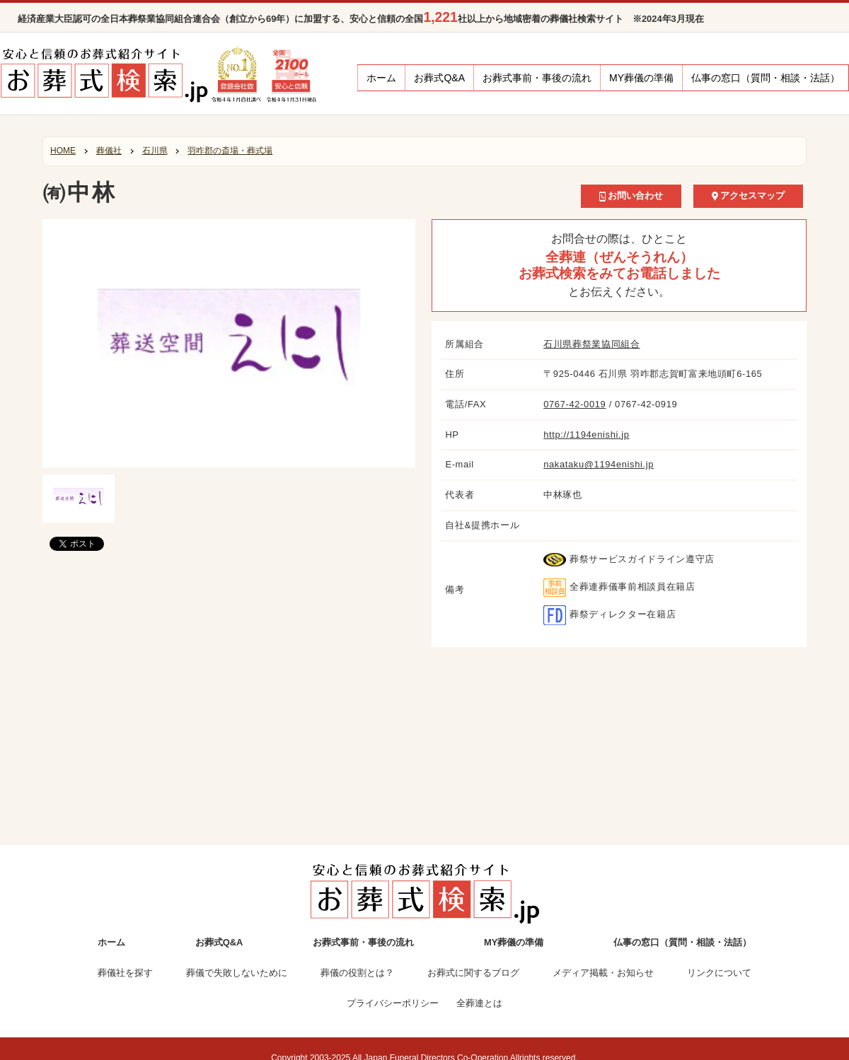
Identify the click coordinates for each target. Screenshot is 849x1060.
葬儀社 (109, 151)
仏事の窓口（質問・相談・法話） (765, 77)
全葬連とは (479, 1003)
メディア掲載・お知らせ (603, 972)
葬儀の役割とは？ (357, 972)
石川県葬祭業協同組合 (591, 344)
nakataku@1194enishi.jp (598, 464)
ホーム (381, 77)
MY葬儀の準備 (641, 77)
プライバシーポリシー (393, 1003)
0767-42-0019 (574, 404)
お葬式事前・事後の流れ (537, 77)
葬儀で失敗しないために (236, 972)
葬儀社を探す (125, 972)
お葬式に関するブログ (473, 972)
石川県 (155, 151)
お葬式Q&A (439, 77)
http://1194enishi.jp (586, 434)
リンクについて (719, 972)
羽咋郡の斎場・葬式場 (229, 151)
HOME (63, 151)
